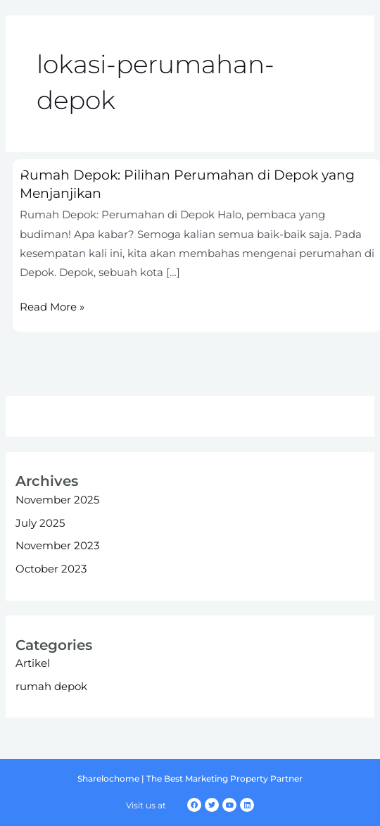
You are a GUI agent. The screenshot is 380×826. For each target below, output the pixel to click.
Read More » (52, 306)
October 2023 (51, 569)
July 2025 (40, 523)
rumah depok (51, 686)
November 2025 (57, 500)
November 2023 (57, 545)
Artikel (32, 663)
